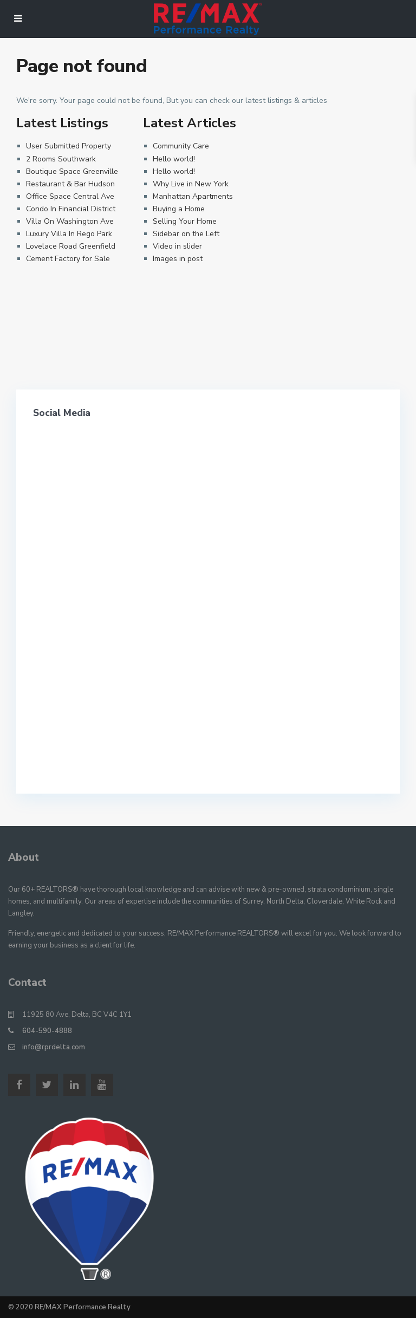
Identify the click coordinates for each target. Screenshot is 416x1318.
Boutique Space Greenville (72, 171)
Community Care (181, 146)
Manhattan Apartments (193, 196)
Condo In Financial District (70, 209)
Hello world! (174, 159)
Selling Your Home (185, 221)
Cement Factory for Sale (68, 259)
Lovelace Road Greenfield (70, 246)
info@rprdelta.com (53, 1047)
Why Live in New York (191, 184)
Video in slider (177, 246)
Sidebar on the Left (186, 234)
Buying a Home (179, 209)
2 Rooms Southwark (61, 159)
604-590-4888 (47, 1031)
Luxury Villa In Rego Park (69, 234)
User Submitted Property (68, 146)
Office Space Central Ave (70, 196)
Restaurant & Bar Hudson (70, 184)
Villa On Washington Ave (70, 221)
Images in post (178, 259)
